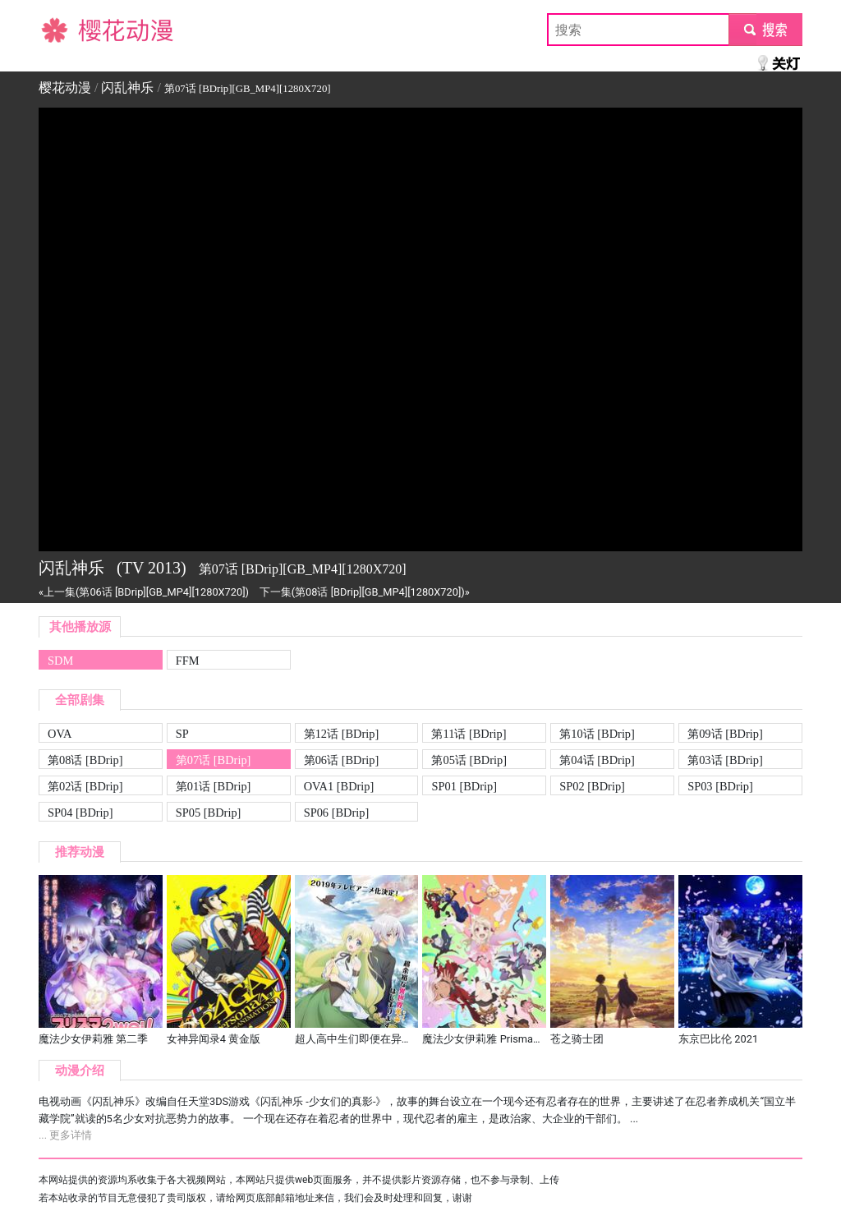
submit (765, 29)
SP (182, 733)
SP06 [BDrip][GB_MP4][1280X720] (337, 814)
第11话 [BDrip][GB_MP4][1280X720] (468, 735)
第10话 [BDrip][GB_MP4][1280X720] (597, 735)
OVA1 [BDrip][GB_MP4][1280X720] (339, 787)
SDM (60, 660)
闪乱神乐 (127, 87)
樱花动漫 (65, 29)
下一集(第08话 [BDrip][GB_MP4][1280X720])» (365, 592)
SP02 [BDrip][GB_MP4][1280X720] (592, 787)
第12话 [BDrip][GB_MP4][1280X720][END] (349, 735)
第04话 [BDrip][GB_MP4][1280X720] (597, 761)
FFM (188, 660)
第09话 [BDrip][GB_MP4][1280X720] (725, 735)
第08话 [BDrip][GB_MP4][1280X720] (85, 761)
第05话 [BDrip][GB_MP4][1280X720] (469, 761)
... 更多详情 (65, 1135)
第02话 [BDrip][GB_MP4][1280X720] (85, 787)
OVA (59, 733)
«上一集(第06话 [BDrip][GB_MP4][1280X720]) (144, 592)
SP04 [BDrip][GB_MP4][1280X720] (80, 814)
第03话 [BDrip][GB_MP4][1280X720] (725, 761)
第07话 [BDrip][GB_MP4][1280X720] (213, 761)
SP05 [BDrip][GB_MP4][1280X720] (208, 814)
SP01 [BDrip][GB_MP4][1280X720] (464, 787)
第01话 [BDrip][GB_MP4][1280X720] (213, 787)
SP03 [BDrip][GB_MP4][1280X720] (720, 787)
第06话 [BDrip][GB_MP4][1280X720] (341, 761)
